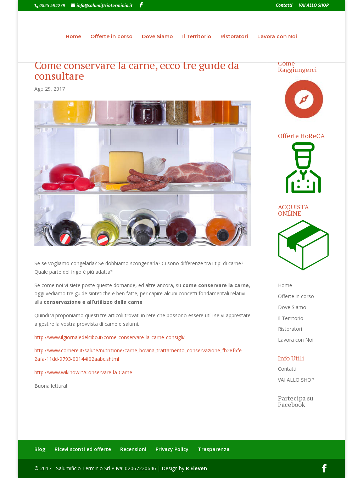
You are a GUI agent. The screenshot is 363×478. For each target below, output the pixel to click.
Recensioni (133, 449)
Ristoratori (234, 37)
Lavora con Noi (277, 37)
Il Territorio (196, 37)
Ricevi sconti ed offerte (83, 449)
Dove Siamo (157, 37)
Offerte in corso (111, 37)
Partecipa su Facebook (295, 401)
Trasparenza (214, 449)
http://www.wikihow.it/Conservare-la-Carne (83, 372)
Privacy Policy (172, 449)
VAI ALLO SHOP (314, 5)
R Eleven (196, 468)
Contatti (284, 5)
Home (73, 37)
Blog (39, 449)
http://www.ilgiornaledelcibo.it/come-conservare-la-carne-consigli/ (109, 337)
